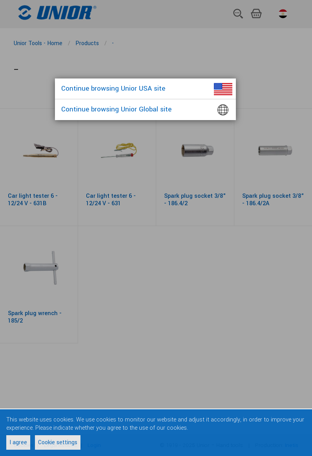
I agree (18, 442)
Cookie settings (57, 442)
